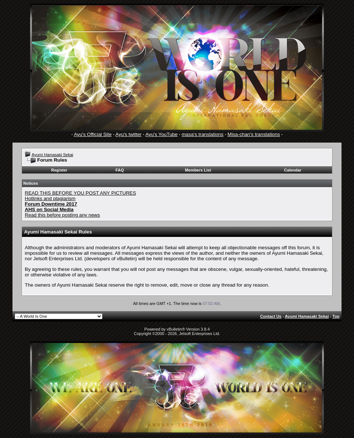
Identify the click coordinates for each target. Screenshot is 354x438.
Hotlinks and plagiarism (50, 198)
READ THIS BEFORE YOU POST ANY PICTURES (80, 193)
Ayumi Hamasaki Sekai (52, 154)
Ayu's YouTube (161, 134)
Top (335, 316)
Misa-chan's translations (254, 134)
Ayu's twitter (128, 134)
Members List (198, 170)
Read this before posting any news (62, 215)
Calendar (292, 170)
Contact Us (270, 316)
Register (59, 170)
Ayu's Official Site (93, 134)
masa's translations (203, 134)
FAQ (120, 170)
